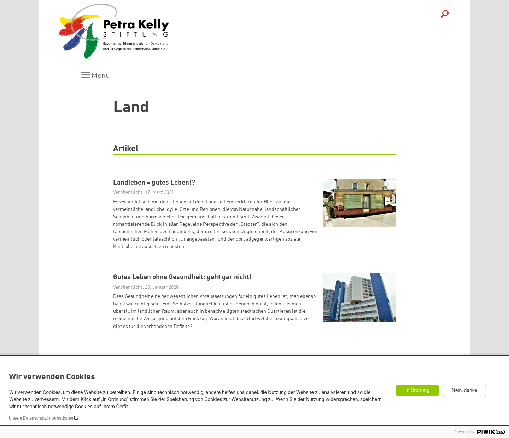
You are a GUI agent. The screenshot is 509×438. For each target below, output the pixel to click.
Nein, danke (464, 390)
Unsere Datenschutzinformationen (41, 418)
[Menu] (97, 75)
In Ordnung (417, 390)
